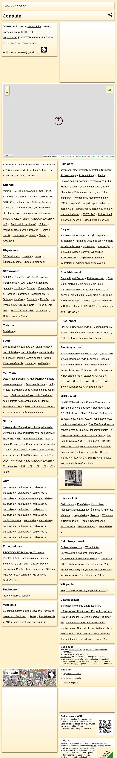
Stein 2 (105, 170)
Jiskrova (94, 515)
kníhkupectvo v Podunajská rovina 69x (86, 639)
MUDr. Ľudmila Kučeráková (31, 563)
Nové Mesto (22, 170)
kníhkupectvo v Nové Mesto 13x (77, 611)
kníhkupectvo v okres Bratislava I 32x (85, 622)
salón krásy (19, 235)
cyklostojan (97, 235)
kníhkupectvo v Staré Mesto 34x (77, 628)
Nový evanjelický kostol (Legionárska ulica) (83, 590)
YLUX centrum (21, 574)
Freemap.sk (79, 156)
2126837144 (65, 652)
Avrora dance (33, 358)
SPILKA (7, 277)
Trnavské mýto (68, 381)
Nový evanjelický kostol (15, 595)
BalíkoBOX (69, 306)
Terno (109, 295)
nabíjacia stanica (27, 498)
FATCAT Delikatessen (22, 310)
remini (6, 191)
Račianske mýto (95, 278)
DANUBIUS (19, 305)
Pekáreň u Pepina (38, 230)
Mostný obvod (10, 466)
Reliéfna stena (96, 181)
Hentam (28, 191)
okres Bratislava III (46, 164)
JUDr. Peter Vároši (13, 460)
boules (30, 363)
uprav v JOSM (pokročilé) (96, 650)
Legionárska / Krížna (91, 257)
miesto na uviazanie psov (16, 390)
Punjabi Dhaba (46, 288)
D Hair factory (67, 338)
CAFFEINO (27, 282)
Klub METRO (37, 378)
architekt (64, 170)
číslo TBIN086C (68, 311)
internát (27, 256)
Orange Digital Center (21, 444)
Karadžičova (75, 386)
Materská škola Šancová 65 (28, 622)
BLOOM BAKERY (42, 218)
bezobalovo (41, 207)
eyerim (19, 213)
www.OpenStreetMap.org (95, 743)
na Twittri (88, 721)
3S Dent (49, 569)
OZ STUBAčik (20, 449)
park (51, 384)
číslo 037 (101, 289)
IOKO (17, 218)
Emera (82, 338)
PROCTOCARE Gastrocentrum (20, 558)
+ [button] (7, 88)
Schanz (43, 224)
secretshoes (93, 332)
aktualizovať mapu (77, 650)
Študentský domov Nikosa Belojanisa (23, 262)
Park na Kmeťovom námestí (40, 406)
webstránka (34, 26)
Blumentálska (67, 526)
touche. (7, 207)
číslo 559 (96, 284)
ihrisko (9, 358)
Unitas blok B (90, 220)
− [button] (7, 93)
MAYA (21, 316)
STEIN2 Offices (39, 449)
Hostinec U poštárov (16, 294)
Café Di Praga (36, 305)
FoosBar (44, 299)
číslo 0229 (76, 295)
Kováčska (82, 504)
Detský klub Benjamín (14, 378)
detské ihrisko (10, 346)
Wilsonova (107, 515)
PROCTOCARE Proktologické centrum (23, 552)
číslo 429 (83, 284)
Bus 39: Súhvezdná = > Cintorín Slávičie (81, 402)
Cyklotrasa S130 (93, 575)
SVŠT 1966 (89, 214)
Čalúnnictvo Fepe (33, 438)
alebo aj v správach (71, 682)
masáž (6, 235)
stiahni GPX (65, 657)
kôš (5, 438)
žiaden (19, 202)
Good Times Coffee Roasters (30, 277)
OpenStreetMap (63, 156)
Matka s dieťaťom (69, 214)
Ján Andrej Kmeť (79, 209)
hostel (38, 256)
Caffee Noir (9, 316)
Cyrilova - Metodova (71, 547)
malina (6, 230)
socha (82, 181)
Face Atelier (32, 202)
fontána (95, 186)
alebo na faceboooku (72, 678)
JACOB (17, 191)
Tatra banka (104, 306)
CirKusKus (27, 412)
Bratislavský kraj (11, 164)
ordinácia (8, 569)
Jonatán (23, 5)
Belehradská (70, 521)
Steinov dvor (67, 504)
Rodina (101, 175)
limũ (5, 224)
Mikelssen (38, 455)
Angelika (7, 241)
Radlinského (96, 521)
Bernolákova (105, 526)
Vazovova (107, 370)
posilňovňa (43, 363)
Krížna (89, 289)
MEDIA (7, 574)
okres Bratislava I (41, 170)
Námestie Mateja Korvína (74, 510)
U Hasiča (42, 310)
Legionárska (11, 37)
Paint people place (35, 384)
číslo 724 (98, 295)
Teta (87, 295)
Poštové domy (68, 175)
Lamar (32, 235)
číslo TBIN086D (86, 306)
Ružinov (9, 170)
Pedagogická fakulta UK (42, 616)
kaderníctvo (19, 230)
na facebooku (81, 719)
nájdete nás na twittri (72, 673)
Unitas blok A (105, 214)
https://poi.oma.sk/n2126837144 (102, 156)
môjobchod (32, 213)
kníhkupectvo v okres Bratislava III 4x (80, 605)
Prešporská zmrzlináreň (23, 224)
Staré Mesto (9, 175)
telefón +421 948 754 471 (16, 43)
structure (7, 213)
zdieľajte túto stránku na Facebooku (77, 720)
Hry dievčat (99, 192)
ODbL (93, 746)
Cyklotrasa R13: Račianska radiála (78, 558)
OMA (13, 5)
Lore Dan (94, 338)
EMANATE (26, 346)
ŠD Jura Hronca (11, 256)
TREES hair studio (28, 196)
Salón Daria (69, 332)
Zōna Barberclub (23, 207)
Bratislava (28, 164)
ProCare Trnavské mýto (28, 569)
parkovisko (8, 487)
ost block (19, 288)
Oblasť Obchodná (28, 175)
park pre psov (43, 346)
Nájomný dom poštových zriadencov (90, 203)
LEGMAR (25, 455)
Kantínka (18, 299)
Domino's (32, 299)
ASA (8, 622)
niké (8, 412)
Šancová (95, 510)
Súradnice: (65, 654)
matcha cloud (10, 282)
